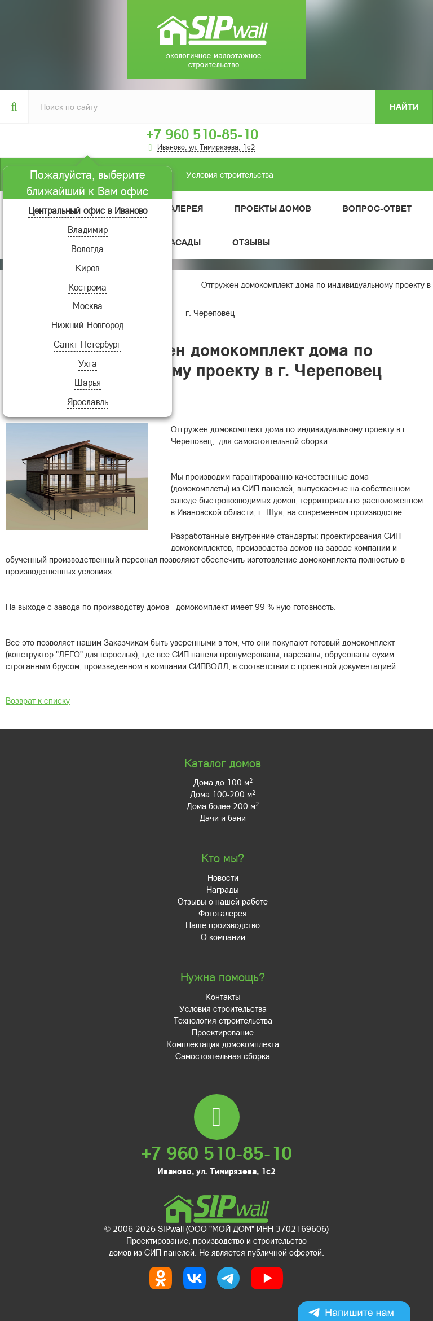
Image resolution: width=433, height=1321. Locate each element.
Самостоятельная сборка (222, 1056)
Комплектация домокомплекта (222, 1044)
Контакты (223, 996)
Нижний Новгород (87, 324)
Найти (404, 107)
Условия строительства (149, 174)
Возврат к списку (38, 700)
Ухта (87, 363)
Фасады (182, 242)
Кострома (87, 287)
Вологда (87, 248)
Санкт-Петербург (87, 344)
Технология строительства (223, 1020)
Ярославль (87, 401)
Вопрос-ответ (377, 208)
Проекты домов (273, 208)
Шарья (87, 382)
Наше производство (222, 925)
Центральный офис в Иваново (87, 210)
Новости (222, 877)
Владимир (88, 229)
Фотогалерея (222, 913)
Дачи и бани (223, 818)
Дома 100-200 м (222, 794)
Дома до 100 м (223, 782)
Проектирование (223, 1032)
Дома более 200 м (223, 806)
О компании (223, 937)
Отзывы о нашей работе (223, 901)
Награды (222, 889)
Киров (87, 267)
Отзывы (251, 242)
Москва (88, 305)
